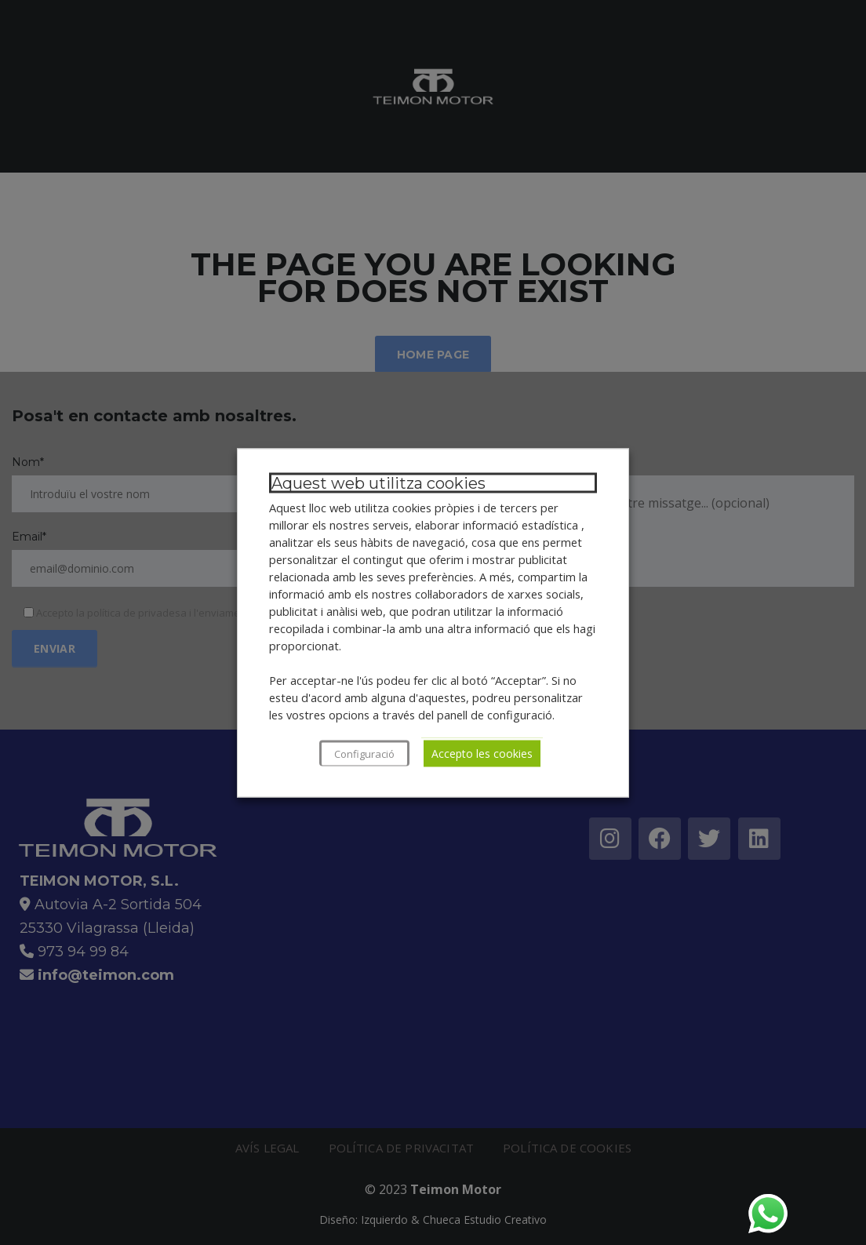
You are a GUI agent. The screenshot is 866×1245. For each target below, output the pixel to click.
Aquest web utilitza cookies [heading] (378, 482)
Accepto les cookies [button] (482, 752)
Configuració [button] (364, 753)
